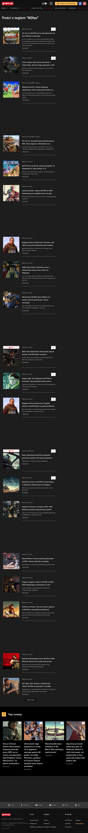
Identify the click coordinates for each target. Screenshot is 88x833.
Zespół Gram (34, 820)
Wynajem (72, 8)
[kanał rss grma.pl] (77, 805)
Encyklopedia (60, 8)
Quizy (26, 8)
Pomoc (46, 820)
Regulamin (33, 824)
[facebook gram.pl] (25, 805)
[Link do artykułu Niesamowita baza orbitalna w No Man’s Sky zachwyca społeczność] (54, 738)
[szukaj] (51, 3)
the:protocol (79, 824)
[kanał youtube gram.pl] (39, 805)
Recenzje (15, 8)
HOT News (68, 820)
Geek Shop (82, 8)
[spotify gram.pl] (52, 805)
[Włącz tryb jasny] (44, 3)
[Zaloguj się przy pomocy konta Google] (84, 3)
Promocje (49, 8)
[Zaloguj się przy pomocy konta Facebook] (80, 3)
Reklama (47, 824)
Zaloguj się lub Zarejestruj (67, 3)
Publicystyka (37, 8)
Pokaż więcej (31, 700)
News (5, 8)
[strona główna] (12, 3)
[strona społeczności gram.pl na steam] (65, 805)
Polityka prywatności (36, 827)
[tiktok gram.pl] (11, 805)
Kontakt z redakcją (50, 827)
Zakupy (78, 820)
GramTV (67, 824)
